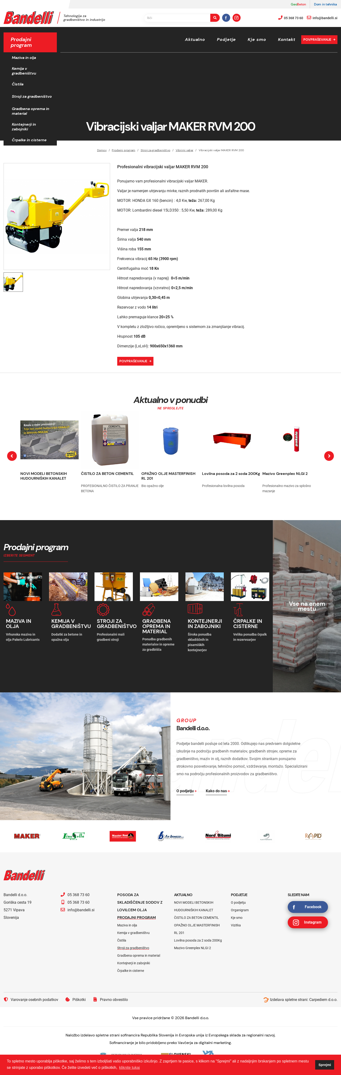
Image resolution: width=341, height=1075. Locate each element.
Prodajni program (123, 150)
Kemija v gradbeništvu (24, 71)
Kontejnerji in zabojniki (24, 127)
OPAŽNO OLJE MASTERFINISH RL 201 (168, 476)
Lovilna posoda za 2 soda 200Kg (231, 473)
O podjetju (238, 902)
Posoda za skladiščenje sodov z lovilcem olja (139, 902)
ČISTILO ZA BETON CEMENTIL (107, 473)
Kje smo (257, 39)
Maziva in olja (24, 57)
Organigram (240, 910)
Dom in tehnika (325, 4)
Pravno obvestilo (110, 999)
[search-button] (215, 18)
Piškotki (75, 999)
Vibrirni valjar (184, 150)
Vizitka (236, 925)
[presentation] (12, 456)
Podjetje (226, 39)
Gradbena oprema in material (30, 111)
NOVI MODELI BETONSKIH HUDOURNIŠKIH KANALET (43, 476)
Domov (102, 150)
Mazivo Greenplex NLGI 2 (285, 473)
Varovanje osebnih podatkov (31, 999)
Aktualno (195, 39)
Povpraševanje (317, 39)
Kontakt (286, 39)
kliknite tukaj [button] (129, 1068)
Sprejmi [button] (325, 1065)
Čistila (17, 84)
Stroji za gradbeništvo (32, 96)
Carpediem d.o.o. (323, 999)
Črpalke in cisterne (29, 139)
